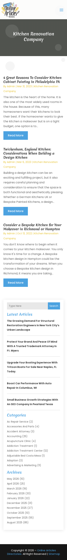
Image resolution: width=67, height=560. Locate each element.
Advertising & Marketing (21, 465)
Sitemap (54, 554)
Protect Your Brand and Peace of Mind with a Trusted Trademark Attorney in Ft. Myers (32, 346)
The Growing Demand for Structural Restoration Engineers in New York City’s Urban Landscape (33, 325)
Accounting (14, 436)
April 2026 (13, 483)
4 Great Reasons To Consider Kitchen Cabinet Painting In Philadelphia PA (32, 79)
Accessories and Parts (20, 426)
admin (11, 86)
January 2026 (15, 498)
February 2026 (16, 493)
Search (53, 306)
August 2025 (14, 522)
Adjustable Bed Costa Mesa (24, 455)
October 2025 (15, 513)
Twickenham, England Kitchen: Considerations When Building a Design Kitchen (28, 153)
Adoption (12, 460)
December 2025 (17, 503)
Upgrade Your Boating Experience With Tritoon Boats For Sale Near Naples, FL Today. (32, 367)
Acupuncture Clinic (19, 441)
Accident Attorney (18, 431)
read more (15, 135)
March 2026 (14, 488)
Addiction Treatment (20, 446)
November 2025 (17, 508)
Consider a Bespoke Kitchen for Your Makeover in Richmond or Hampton (32, 227)
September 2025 (17, 517)
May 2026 (13, 479)
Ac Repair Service (17, 421)
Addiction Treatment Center (25, 450)
